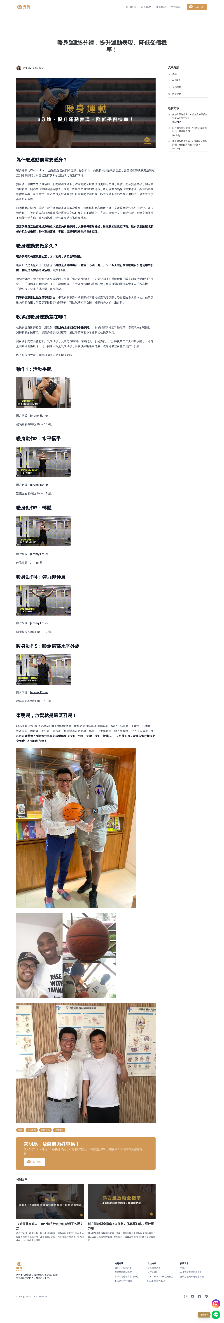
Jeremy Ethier (39, 415)
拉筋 (174, 73)
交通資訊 (176, 7)
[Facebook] (199, 1296)
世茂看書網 (152, 1272)
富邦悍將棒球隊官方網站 (126, 1276)
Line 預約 (196, 7)
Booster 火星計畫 (123, 1267)
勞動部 (183, 1267)
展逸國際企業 (153, 1267)
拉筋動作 (176, 80)
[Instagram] (185, 1296)
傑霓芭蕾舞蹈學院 (123, 1272)
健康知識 (161, 7)
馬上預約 (34, 1148)
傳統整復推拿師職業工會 (192, 1276)
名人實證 (146, 7)
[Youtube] (192, 1296)
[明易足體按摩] (19, 1266)
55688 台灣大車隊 (156, 1280)
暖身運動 (176, 93)
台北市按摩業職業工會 (191, 1272)
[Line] (206, 1296)
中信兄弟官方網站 (123, 1280)
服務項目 (131, 7)
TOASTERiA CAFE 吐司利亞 (160, 1276)
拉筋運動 (176, 87)
